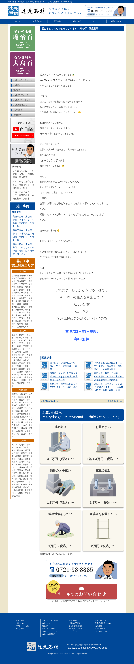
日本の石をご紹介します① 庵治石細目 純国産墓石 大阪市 (23, 195)
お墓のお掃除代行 (20, 105)
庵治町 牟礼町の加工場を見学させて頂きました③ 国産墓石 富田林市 (64, 376)
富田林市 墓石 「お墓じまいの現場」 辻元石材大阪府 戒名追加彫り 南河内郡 (109, 376)
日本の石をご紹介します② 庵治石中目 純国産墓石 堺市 (64, 366)
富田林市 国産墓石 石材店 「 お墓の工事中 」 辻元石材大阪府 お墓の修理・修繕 (109, 387)
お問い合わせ (116, 21)
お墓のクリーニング (21, 100)
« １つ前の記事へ (49, 401)
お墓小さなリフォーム (22, 80)
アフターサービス (96, 21)
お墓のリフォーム (20, 95)
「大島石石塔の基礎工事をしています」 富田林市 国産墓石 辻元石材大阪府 (108, 366)
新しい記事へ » (115, 401)
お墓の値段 (77, 21)
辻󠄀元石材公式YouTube (103, 623)
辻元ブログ (73, 631)
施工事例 (57, 21)
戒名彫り (17, 90)
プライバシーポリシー (103, 631)
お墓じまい (18, 85)
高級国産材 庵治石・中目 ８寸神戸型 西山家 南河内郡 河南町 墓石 (23, 235)
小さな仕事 (18, 110)
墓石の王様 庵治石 (75, 626)
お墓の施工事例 (74, 623)
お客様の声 (37, 21)
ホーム (18, 21)
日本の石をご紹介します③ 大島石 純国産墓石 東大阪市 (23, 174)
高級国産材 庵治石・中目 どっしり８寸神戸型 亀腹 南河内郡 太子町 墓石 (23, 249)
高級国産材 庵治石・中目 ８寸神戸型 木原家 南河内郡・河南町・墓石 (23, 221)
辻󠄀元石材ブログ (101, 620)
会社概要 (17, 115)
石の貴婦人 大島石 (75, 629)
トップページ (21, 620)
